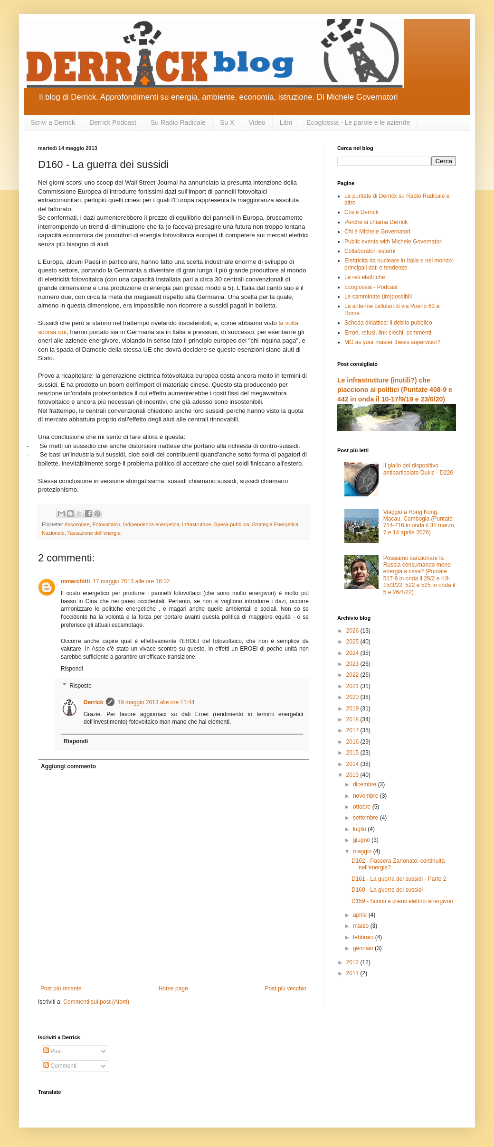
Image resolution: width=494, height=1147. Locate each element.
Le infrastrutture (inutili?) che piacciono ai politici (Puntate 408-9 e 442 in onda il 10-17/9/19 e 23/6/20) (394, 389)
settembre (366, 817)
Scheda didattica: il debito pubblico (388, 322)
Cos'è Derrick (361, 212)
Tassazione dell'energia (94, 533)
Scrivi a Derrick (52, 122)
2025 (353, 641)
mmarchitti (75, 581)
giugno (362, 840)
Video (257, 122)
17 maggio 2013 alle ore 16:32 (131, 581)
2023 (353, 664)
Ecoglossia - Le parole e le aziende (358, 122)
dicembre (365, 784)
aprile (361, 915)
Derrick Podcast (112, 122)
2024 (353, 653)
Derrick (93, 702)
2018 (353, 719)
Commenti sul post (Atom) (96, 1001)
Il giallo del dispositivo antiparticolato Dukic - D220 (418, 469)
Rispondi (72, 668)
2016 (353, 741)
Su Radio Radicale (178, 122)
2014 (353, 764)
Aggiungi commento (68, 766)
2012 (353, 962)
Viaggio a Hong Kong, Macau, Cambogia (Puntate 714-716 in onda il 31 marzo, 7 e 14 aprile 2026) (419, 522)
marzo (361, 926)
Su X (227, 122)
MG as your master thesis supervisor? (392, 342)
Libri (286, 122)
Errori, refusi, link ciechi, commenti (387, 332)
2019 (353, 708)
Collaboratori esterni (369, 251)
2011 (353, 973)
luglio (360, 829)
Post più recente (61, 988)
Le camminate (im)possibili (378, 296)
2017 (353, 730)
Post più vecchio (285, 988)
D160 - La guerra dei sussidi (387, 889)
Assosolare (76, 524)
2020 (353, 697)
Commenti (59, 1066)
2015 (353, 752)
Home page (173, 988)
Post (52, 1051)
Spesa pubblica (231, 524)
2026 (353, 630)
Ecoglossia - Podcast (371, 287)
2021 (353, 686)
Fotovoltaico (106, 524)
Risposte (80, 685)
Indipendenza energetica (151, 524)
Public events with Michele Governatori (393, 241)
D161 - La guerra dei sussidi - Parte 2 (399, 879)
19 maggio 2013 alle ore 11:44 (155, 702)
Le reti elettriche (364, 277)
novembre (366, 796)
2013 (353, 775)
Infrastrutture (196, 524)
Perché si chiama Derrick (376, 222)
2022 (353, 674)
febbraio (364, 937)
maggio (363, 851)
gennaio (364, 948)
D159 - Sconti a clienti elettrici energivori (402, 901)
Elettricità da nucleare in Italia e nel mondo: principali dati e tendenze (398, 263)
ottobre (362, 806)
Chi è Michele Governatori (377, 231)
